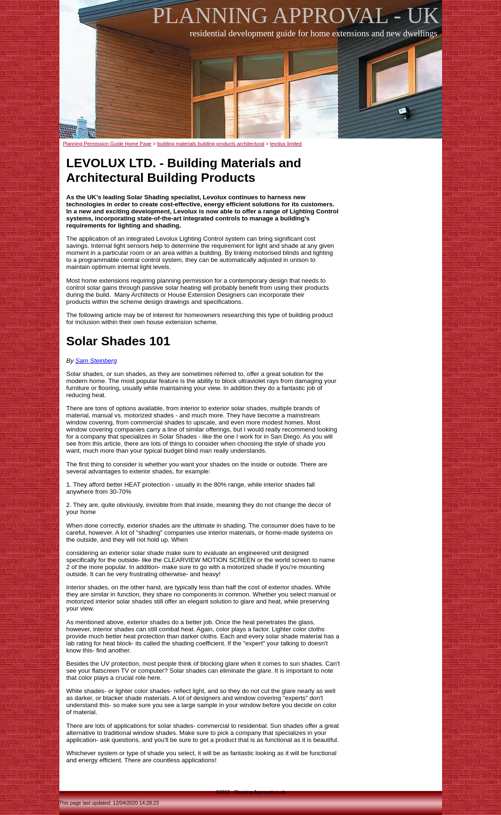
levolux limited (286, 144)
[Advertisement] (253, 94)
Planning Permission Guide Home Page (107, 144)
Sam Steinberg (96, 360)
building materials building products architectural (210, 144)
